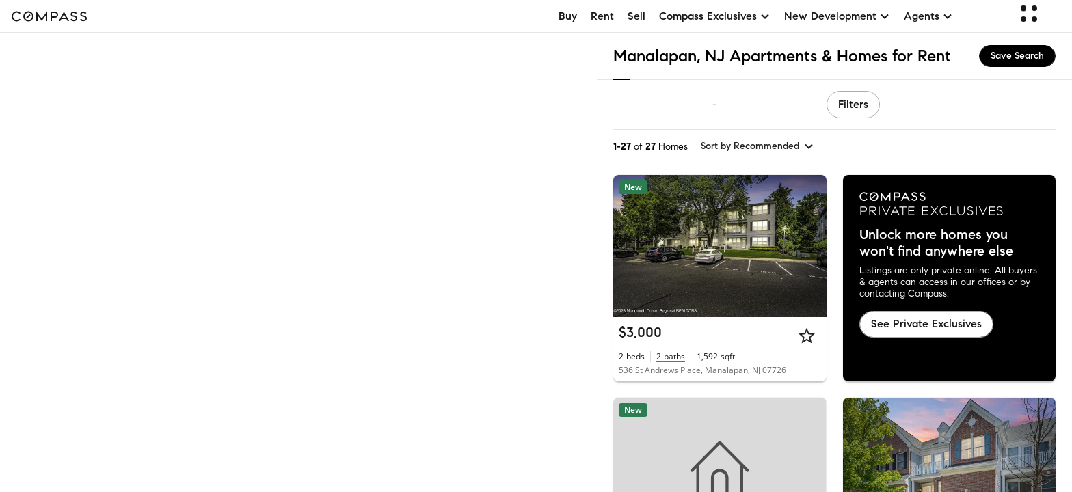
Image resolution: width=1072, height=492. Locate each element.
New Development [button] (837, 16)
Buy (568, 16)
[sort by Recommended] (757, 146)
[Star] (806, 335)
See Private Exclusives (926, 323)
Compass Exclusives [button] (714, 16)
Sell (636, 16)
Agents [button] (928, 16)
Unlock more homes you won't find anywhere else (936, 243)
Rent (602, 16)
